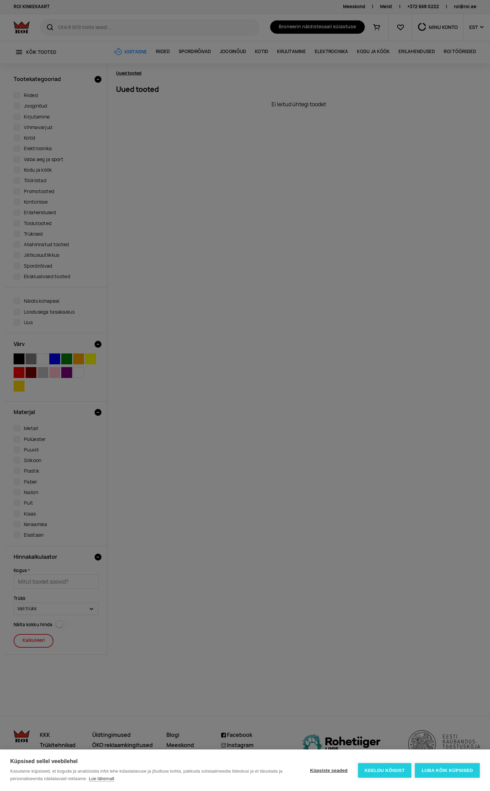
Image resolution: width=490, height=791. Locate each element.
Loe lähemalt (101, 778)
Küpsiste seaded (328, 770)
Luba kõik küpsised (447, 770)
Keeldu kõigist (385, 770)
